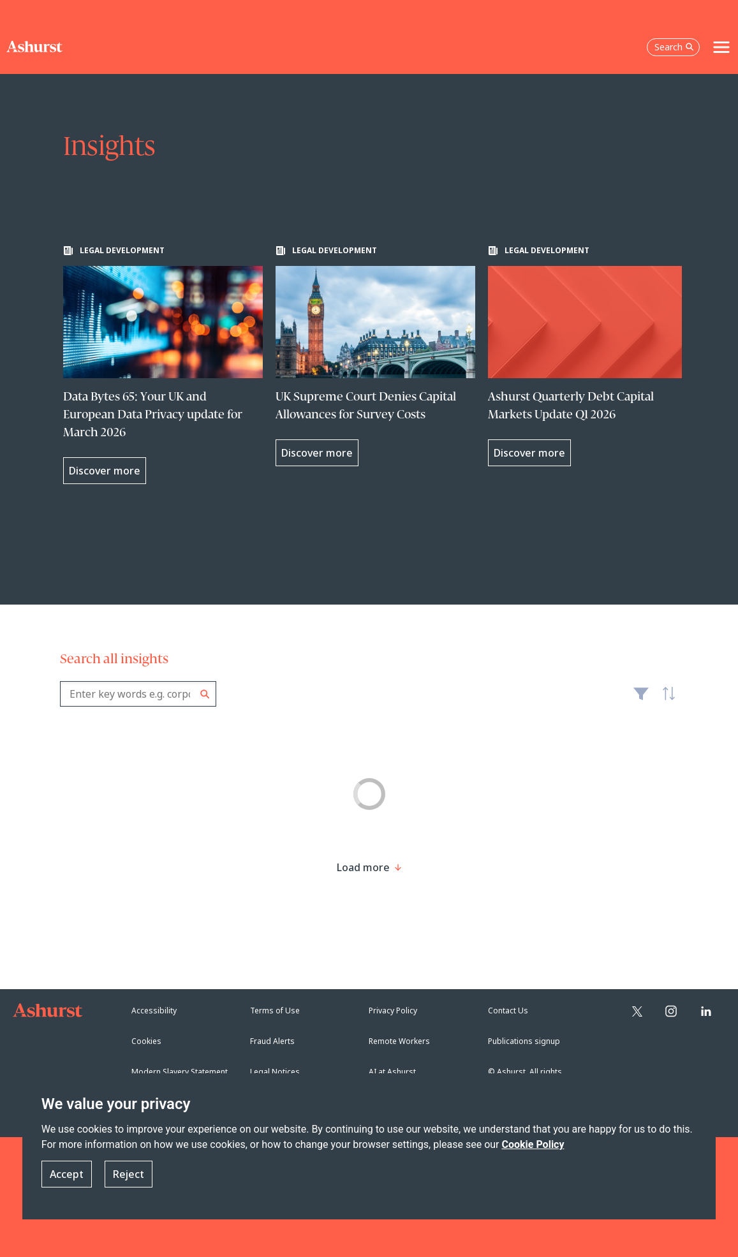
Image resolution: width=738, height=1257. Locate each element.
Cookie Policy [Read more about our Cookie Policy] (532, 1144)
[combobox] (138, 694)
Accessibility (154, 1010)
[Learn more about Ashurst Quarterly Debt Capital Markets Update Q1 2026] (588, 356)
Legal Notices (275, 1071)
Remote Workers (399, 1041)
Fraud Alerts (272, 1041)
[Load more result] (363, 867)
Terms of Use (275, 1010)
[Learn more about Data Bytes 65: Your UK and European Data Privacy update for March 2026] (163, 365)
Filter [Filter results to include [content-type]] (641, 699)
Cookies (146, 1041)
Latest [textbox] (666, 700)
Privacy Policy (393, 1010)
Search (205, 694)
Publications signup (524, 1041)
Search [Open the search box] (674, 47)
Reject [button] (128, 1174)
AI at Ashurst (392, 1071)
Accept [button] (67, 1174)
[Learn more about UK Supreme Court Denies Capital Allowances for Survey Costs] (375, 356)
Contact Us (508, 1010)
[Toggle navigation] (721, 47)
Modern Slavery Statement (179, 1071)
